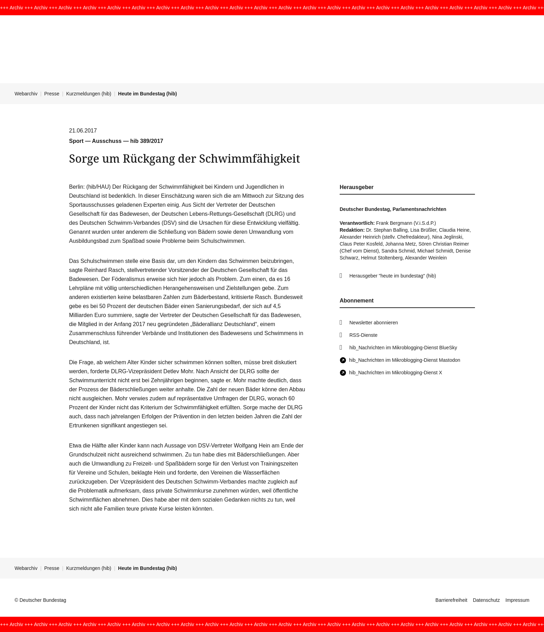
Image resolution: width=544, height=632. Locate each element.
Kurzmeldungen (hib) (88, 93)
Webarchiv (26, 93)
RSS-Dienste (363, 335)
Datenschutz (486, 600)
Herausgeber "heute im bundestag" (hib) (392, 276)
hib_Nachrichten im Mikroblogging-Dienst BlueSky (403, 347)
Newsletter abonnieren (373, 322)
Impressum (517, 600)
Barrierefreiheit (451, 600)
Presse (52, 93)
